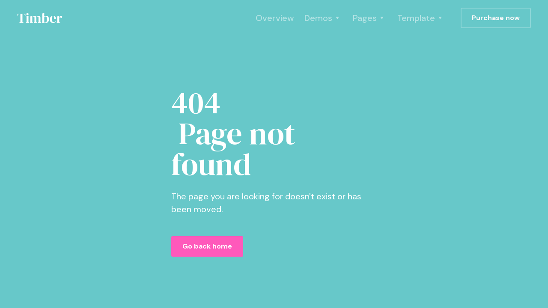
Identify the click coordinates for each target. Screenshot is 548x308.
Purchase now (496, 17)
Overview (275, 18)
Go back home (207, 246)
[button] (323, 18)
